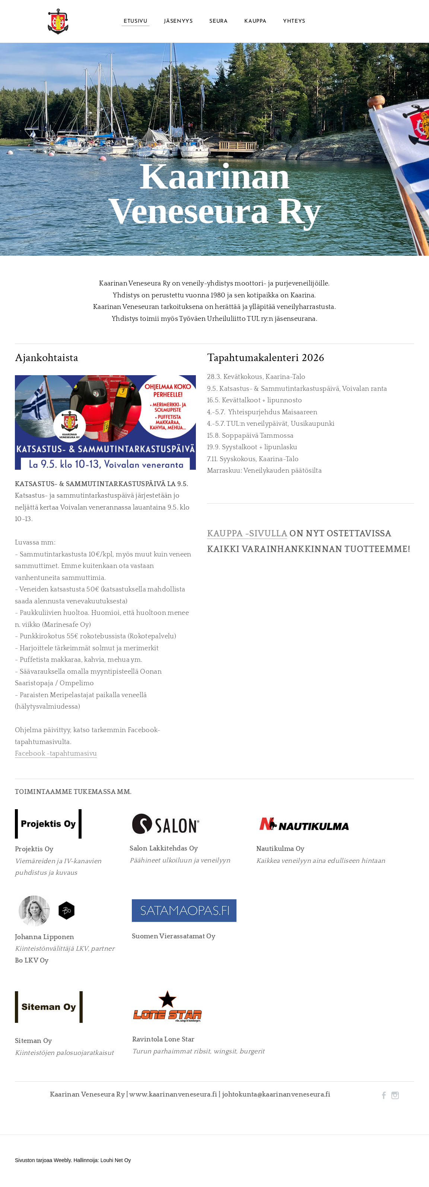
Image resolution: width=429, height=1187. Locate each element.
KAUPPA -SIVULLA (247, 535)
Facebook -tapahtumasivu (56, 755)
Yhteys (294, 22)
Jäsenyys (178, 22)
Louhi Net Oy (116, 1162)
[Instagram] (395, 1097)
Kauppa (255, 22)
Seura (218, 22)
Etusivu (135, 22)
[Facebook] (384, 1097)
